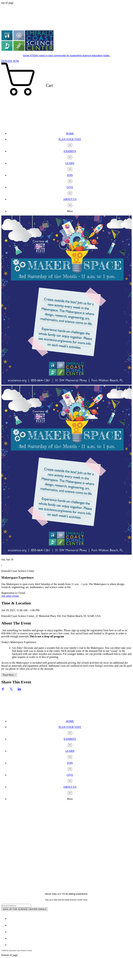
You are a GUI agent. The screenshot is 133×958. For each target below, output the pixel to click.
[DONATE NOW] (10, 61)
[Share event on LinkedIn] (19, 689)
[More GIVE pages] (70, 193)
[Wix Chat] (26, 703)
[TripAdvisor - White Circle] (11, 944)
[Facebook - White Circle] (11, 918)
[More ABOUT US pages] (70, 205)
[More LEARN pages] (70, 169)
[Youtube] (11, 938)
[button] (66, 96)
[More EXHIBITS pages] (70, 157)
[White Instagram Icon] (11, 931)
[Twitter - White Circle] (11, 925)
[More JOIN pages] (70, 181)
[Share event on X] (11, 689)
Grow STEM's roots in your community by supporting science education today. (66, 55)
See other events (10, 595)
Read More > (9, 675)
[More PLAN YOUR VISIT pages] (70, 145)
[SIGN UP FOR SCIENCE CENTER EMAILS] (24, 909)
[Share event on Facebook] (3, 689)
